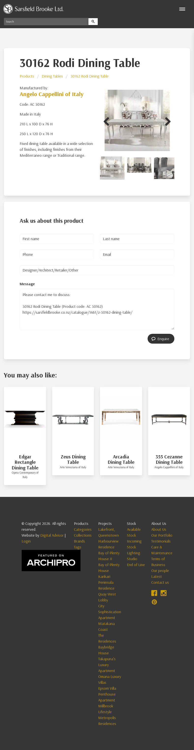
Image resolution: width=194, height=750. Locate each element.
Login (26, 541)
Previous (108, 121)
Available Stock (134, 532)
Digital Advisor (52, 535)
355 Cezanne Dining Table (169, 459)
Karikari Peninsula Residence (106, 582)
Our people (160, 570)
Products (27, 76)
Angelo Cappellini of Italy (51, 94)
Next (166, 121)
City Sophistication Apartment (109, 611)
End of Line (136, 564)
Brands (79, 541)
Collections (83, 535)
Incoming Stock (134, 544)
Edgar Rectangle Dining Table (25, 462)
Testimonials (161, 541)
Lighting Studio (133, 555)
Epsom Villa (107, 688)
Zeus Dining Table (73, 459)
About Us (158, 529)
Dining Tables (52, 76)
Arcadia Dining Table (121, 459)
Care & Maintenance (161, 549)
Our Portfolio (161, 535)
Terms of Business (158, 561)
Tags (77, 546)
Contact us (160, 582)
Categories (83, 529)
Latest (156, 576)
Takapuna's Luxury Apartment (107, 664)
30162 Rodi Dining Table (89, 76)
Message (27, 283)
